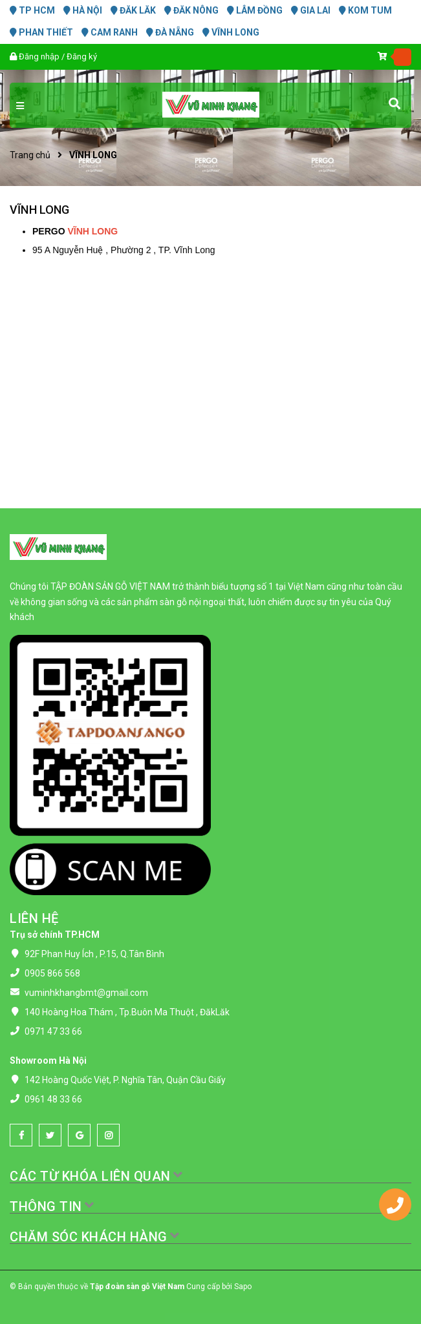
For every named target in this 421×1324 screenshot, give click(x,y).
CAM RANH (109, 32)
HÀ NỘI (82, 10)
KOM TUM (365, 10)
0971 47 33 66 (53, 1031)
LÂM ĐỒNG (255, 10)
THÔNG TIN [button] (52, 1206)
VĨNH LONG (230, 32)
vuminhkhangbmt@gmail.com (86, 993)
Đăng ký (82, 56)
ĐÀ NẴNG (170, 32)
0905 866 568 (52, 973)
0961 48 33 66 (53, 1099)
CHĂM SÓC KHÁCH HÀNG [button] (95, 1237)
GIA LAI (310, 10)
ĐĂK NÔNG (191, 10)
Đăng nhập (39, 56)
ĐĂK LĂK (133, 10)
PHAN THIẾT (41, 32)
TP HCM (32, 10)
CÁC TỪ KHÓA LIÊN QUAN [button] (97, 1176)
